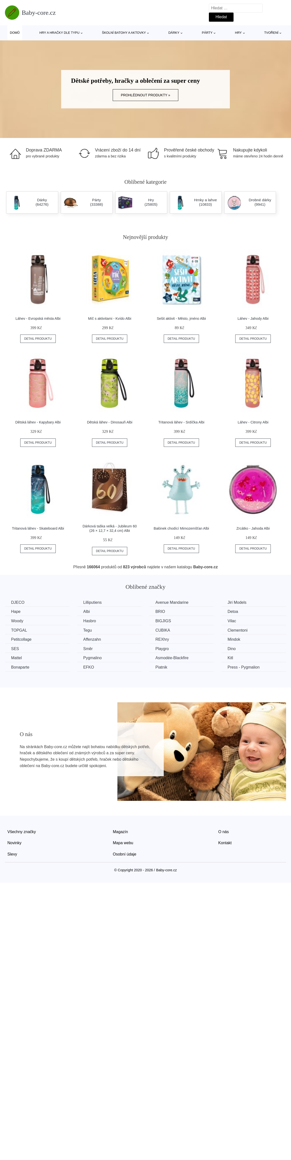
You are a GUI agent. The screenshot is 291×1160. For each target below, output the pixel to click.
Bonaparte (20, 667)
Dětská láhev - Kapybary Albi (38, 422)
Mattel (16, 658)
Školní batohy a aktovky (124, 32)
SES (15, 649)
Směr (88, 649)
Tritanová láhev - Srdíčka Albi (181, 422)
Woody (17, 621)
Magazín (120, 832)
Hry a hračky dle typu (59, 32)
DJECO (17, 602)
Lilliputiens (92, 602)
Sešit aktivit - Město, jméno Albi (181, 318)
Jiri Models (237, 602)
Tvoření (271, 32)
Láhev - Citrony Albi (253, 422)
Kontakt (225, 843)
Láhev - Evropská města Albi (38, 318)
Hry (238, 32)
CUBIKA (162, 630)
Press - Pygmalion (244, 667)
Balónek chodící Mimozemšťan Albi (181, 528)
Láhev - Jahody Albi (253, 318)
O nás (223, 832)
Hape (15, 611)
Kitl (230, 658)
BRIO (160, 611)
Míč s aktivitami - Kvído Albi (109, 318)
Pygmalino (92, 658)
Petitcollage (21, 639)
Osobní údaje (124, 854)
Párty (207, 32)
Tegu (87, 630)
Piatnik (161, 667)
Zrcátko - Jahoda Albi (253, 528)
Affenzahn (92, 639)
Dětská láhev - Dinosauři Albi (109, 422)
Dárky (174, 32)
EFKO (88, 667)
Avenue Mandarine (171, 602)
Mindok (234, 639)
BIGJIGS (163, 621)
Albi (86, 611)
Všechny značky (21, 832)
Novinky (14, 843)
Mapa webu (123, 843)
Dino (232, 649)
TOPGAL (19, 630)
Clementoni (238, 630)
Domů (15, 32)
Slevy (12, 854)
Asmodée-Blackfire (171, 658)
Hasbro (89, 621)
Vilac (232, 621)
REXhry (162, 639)
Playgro (162, 649)
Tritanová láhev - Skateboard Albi (38, 528)
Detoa (233, 611)
